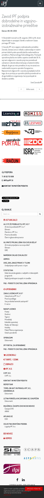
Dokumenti (9, 340)
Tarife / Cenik (11, 359)
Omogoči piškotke (34, 489)
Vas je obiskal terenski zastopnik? (16, 301)
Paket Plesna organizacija (14, 330)
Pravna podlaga (10, 299)
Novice (8, 433)
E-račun (7, 304)
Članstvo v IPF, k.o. (11, 232)
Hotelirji (7, 327)
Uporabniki (10, 289)
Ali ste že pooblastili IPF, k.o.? (16, 224)
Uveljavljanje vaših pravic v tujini (16, 265)
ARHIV (7, 411)
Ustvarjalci (10, 220)
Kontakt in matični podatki (16, 186)
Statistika (8, 270)
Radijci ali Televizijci (11, 325)
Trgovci (7, 317)
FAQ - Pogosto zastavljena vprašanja (20, 283)
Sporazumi (8, 338)
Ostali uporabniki (11, 333)
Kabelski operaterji (11, 322)
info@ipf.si (8, 180)
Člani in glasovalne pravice (14, 237)
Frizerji (7, 311)
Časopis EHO (9, 409)
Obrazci (7, 229)
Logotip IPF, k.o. (10, 426)
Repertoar (8, 384)
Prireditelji (8, 319)
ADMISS (7, 259)
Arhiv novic (30, 89)
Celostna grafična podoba (15, 424)
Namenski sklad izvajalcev (15, 255)
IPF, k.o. (8, 369)
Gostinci (7, 314)
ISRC (6, 250)
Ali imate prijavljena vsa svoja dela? (20, 242)
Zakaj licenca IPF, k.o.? (13, 293)
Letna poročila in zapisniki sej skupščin (21, 398)
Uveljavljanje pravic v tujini (17, 263)
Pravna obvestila (11, 235)
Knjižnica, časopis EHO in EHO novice (19, 406)
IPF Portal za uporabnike (14, 345)
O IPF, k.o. (7, 373)
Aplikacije (8, 416)
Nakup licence (10, 309)
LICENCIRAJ (10, 355)
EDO (6, 419)
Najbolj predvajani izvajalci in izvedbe (18, 278)
